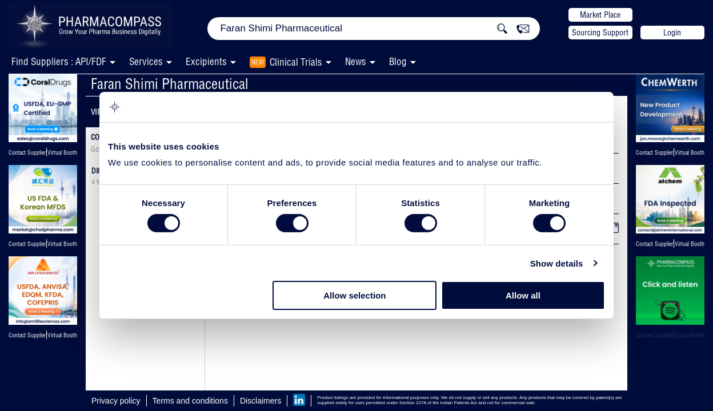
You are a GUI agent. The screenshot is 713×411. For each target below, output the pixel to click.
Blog (398, 61)
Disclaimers (260, 400)
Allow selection (354, 295)
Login (672, 32)
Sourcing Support (600, 32)
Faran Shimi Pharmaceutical (170, 83)
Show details (556, 263)
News (355, 61)
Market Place (600, 15)
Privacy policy (116, 400)
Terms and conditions (190, 400)
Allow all (523, 295)
